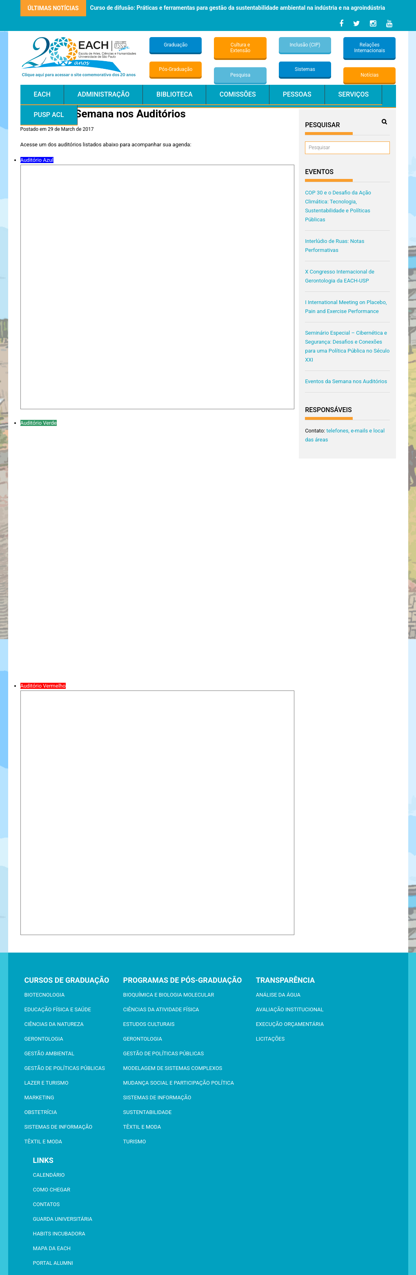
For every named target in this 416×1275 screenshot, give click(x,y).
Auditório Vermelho (43, 686)
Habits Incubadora (59, 1234)
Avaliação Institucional (290, 1009)
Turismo (134, 1141)
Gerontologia (43, 1039)
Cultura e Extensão (240, 47)
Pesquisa (240, 75)
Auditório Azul (36, 160)
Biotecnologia (44, 995)
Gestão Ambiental (49, 1053)
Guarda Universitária (63, 1219)
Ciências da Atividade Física (161, 1009)
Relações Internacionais (369, 47)
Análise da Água (278, 995)
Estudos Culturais (149, 1024)
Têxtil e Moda (43, 1141)
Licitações (270, 1039)
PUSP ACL (49, 115)
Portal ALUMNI (53, 1263)
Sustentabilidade (147, 1112)
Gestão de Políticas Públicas (64, 1068)
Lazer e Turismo (46, 1083)
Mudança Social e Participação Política (178, 1083)
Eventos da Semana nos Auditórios (346, 381)
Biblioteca (174, 94)
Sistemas (305, 69)
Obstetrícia (40, 1112)
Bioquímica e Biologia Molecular (168, 995)
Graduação (175, 45)
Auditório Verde (38, 423)
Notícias (369, 75)
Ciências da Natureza (54, 1024)
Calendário (49, 1175)
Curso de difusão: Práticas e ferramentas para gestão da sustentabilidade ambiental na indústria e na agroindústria (237, 7)
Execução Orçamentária (290, 1024)
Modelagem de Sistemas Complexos (172, 1068)
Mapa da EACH (52, 1248)
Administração (103, 94)
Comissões (238, 94)
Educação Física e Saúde (57, 1009)
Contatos (46, 1204)
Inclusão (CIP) (304, 45)
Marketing (39, 1097)
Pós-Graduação (175, 69)
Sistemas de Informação (58, 1127)
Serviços (353, 94)
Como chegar (51, 1190)
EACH (42, 94)
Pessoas (297, 94)
